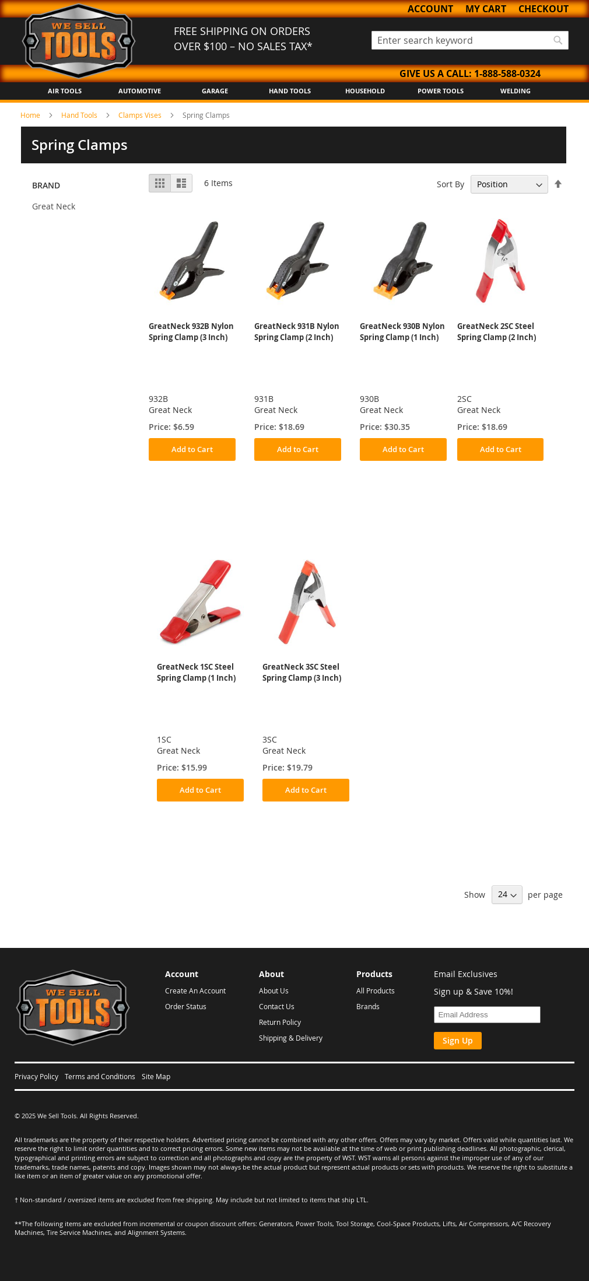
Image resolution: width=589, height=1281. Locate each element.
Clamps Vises (140, 115)
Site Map (156, 1076)
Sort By (450, 184)
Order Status (185, 1006)
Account (430, 8)
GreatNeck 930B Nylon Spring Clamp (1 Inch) (402, 331)
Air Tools (65, 90)
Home (31, 115)
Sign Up (458, 1040)
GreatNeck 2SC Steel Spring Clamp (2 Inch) (496, 331)
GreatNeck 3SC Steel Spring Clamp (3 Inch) (301, 672)
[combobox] (470, 40)
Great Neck (53, 206)
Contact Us (276, 1006)
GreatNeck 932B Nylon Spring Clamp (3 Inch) (191, 331)
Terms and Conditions (100, 1076)
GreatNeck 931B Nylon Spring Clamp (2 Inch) (296, 331)
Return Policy (280, 1022)
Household (365, 90)
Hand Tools (290, 90)
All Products (375, 990)
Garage (215, 90)
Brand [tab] (46, 185)
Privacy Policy (36, 1076)
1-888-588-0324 (507, 73)
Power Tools (441, 90)
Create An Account (195, 990)
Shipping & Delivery (290, 1037)
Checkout (543, 8)
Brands (368, 1006)
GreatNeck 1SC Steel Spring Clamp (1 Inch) (196, 672)
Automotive (139, 90)
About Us (274, 990)
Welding (515, 90)
